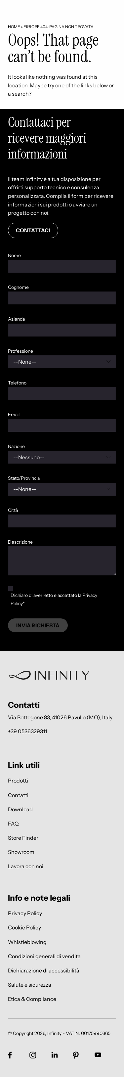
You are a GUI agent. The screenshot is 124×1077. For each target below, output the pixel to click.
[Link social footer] (10, 1055)
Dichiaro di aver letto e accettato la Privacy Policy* (54, 599)
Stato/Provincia (24, 478)
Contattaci (33, 230)
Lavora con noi (25, 866)
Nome (14, 255)
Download (20, 809)
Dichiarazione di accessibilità (43, 970)
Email (14, 415)
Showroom (21, 852)
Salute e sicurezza (29, 985)
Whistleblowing (27, 942)
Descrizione (20, 542)
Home (14, 26)
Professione (20, 351)
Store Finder (23, 837)
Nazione (16, 446)
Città (13, 510)
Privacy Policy (25, 913)
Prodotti (18, 781)
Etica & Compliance (32, 999)
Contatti (18, 795)
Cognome (18, 287)
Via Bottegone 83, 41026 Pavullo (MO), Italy (60, 717)
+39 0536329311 (27, 731)
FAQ (13, 823)
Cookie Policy (24, 927)
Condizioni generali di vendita (44, 956)
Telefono (17, 383)
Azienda (16, 319)
